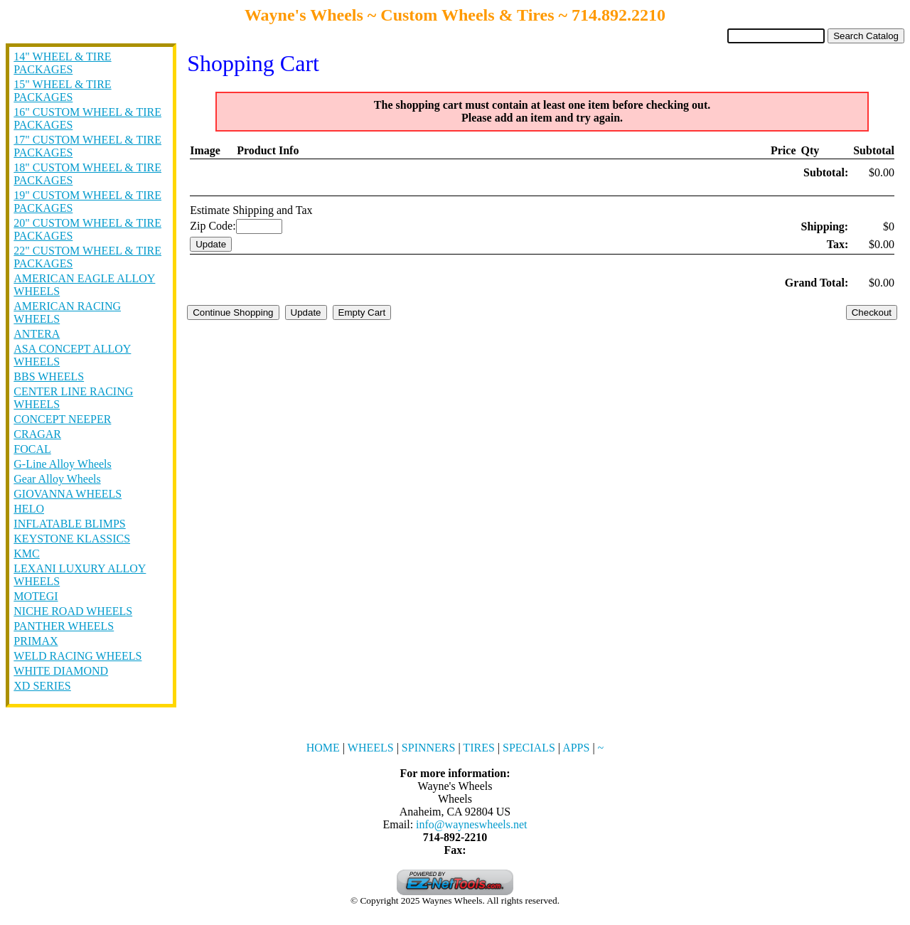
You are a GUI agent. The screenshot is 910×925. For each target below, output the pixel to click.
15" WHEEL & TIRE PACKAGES (62, 90)
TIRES (478, 748)
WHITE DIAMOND (61, 671)
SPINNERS (429, 748)
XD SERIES (42, 686)
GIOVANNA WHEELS (68, 494)
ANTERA (37, 334)
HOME (323, 748)
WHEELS (371, 748)
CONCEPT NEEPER (62, 419)
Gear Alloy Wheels (57, 479)
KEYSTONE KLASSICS (72, 539)
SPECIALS (529, 748)
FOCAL (32, 449)
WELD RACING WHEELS (77, 656)
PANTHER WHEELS (64, 626)
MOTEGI (36, 596)
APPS (575, 748)
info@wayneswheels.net (471, 824)
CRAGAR (37, 434)
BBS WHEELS (49, 376)
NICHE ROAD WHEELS (73, 611)
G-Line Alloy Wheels (62, 464)
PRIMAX (36, 641)
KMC (26, 553)
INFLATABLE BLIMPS (69, 524)
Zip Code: (212, 226)
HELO (29, 509)
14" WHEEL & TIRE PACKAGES (62, 62)
